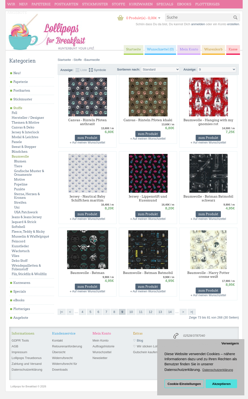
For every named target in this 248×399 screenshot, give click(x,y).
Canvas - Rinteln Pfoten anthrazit (87, 122)
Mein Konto (100, 340)
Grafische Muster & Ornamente (29, 172)
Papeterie (40, 4)
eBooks (184, 4)
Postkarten (66, 4)
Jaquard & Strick (24, 222)
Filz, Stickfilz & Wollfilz (29, 274)
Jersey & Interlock (25, 132)
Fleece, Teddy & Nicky (28, 231)
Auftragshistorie (103, 346)
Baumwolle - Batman (87, 273)
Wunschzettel (102, 352)
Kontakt (57, 340)
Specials (164, 4)
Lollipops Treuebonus (27, 358)
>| (191, 312)
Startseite (64, 60)
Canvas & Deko (23, 127)
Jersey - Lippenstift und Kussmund (148, 198)
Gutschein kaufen (145, 352)
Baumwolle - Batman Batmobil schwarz (208, 198)
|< (61, 312)
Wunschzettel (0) (160, 49)
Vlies (15, 256)
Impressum (19, 352)
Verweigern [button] (230, 343)
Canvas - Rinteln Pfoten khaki (148, 120)
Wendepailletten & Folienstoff (26, 267)
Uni (17, 207)
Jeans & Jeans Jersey (27, 217)
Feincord (18, 241)
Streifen (20, 202)
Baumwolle (20, 156)
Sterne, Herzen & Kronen (27, 196)
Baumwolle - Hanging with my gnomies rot (208, 122)
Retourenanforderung (67, 346)
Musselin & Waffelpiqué (30, 236)
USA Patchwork (26, 212)
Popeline (21, 184)
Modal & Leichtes (25, 137)
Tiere (18, 166)
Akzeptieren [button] (221, 384)
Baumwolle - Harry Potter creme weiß (208, 275)
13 (160, 312)
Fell (14, 113)
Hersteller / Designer (28, 118)
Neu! (23, 4)
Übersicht (58, 352)
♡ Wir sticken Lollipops (149, 346)
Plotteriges (207, 4)
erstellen (233, 24)
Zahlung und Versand (27, 364)
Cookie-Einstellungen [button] (184, 384)
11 (140, 312)
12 (150, 312)
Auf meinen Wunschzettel (88, 142)
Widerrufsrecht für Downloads (64, 366)
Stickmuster (95, 4)
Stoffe (118, 4)
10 (131, 312)
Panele (17, 142)
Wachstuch (21, 251)
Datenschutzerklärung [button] (217, 370)
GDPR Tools (20, 340)
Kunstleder (20, 246)
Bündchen (20, 151)
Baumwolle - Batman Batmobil (148, 273)
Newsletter (100, 358)
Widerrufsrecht (62, 358)
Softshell (18, 227)
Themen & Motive (25, 122)
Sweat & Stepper (24, 147)
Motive (19, 179)
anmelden (198, 24)
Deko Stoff (20, 261)
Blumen (20, 161)
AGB (15, 346)
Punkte (19, 189)
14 (169, 312)
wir (11, 4)
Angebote (17, 13)
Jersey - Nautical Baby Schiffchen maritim (87, 198)
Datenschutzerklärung (27, 369)
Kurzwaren (141, 4)
